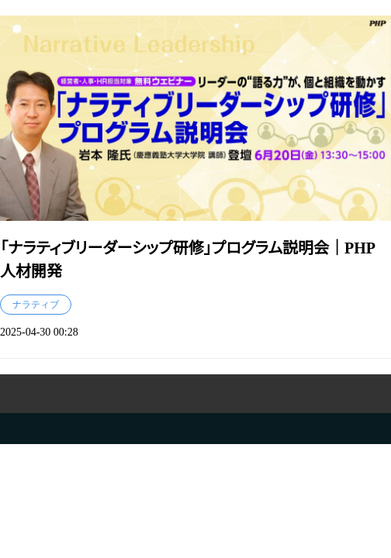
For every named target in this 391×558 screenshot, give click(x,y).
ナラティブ (35, 304)
